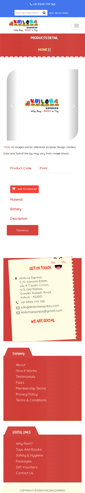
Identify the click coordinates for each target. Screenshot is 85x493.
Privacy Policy (27, 394)
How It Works (26, 371)
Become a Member (61, 13)
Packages (24, 461)
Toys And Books (29, 449)
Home (42, 49)
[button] (12, 105)
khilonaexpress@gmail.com (42, 311)
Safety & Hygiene (29, 455)
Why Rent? (24, 443)
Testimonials (25, 376)
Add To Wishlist (24, 189)
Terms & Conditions (31, 400)
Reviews (23, 230)
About (20, 365)
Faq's (20, 382)
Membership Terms (31, 388)
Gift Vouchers (27, 467)
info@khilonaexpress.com (40, 306)
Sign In (51, 13)
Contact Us (24, 473)
